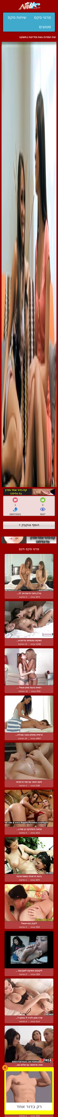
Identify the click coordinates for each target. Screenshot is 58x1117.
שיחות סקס (17, 17)
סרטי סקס (42, 17)
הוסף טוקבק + (29, 525)
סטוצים (45, 27)
